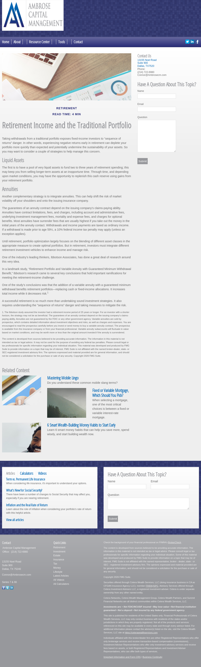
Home (5, 41)
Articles (10, 473)
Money (57, 567)
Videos (42, 473)
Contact (78, 41)
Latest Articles (61, 575)
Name (140, 91)
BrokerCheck (174, 542)
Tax (55, 563)
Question (142, 117)
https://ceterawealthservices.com (141, 632)
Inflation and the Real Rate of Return (27, 505)
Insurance (58, 559)
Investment (59, 551)
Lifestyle (57, 571)
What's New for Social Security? (24, 490)
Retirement (59, 547)
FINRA (149, 586)
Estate (56, 555)
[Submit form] (142, 161)
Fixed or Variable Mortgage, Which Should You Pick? (110, 393)
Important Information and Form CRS (122, 657)
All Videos (58, 579)
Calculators (26, 473)
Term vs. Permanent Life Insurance (25, 479)
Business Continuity (152, 657)
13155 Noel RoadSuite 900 (146, 62)
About (17, 41)
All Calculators (61, 584)
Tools (61, 41)
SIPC (155, 586)
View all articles (15, 519)
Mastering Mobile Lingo (63, 378)
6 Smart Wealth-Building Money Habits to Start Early (81, 425)
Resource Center (39, 41)
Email (140, 104)
